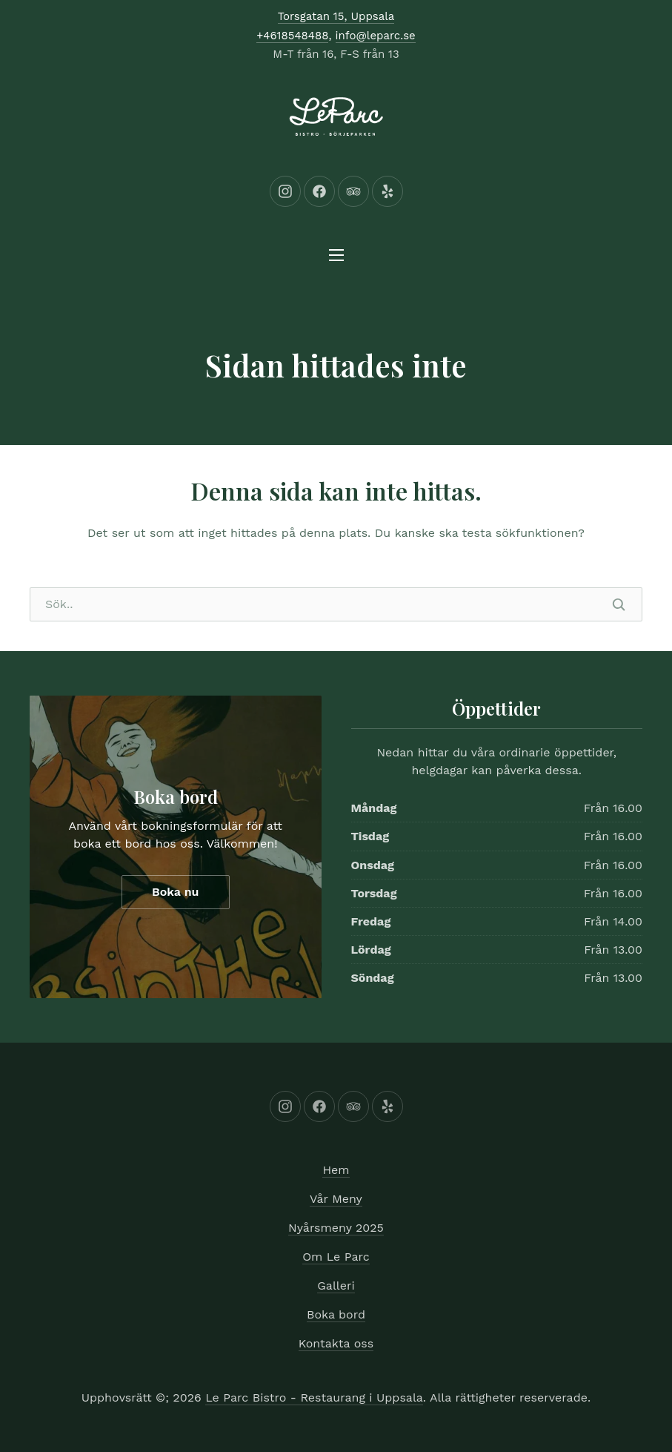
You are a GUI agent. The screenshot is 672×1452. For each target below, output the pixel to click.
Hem (335, 1170)
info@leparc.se (376, 35)
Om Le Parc (336, 1257)
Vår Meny (336, 1199)
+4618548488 (292, 35)
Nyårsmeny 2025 (336, 1228)
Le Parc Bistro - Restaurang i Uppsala (314, 1397)
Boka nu (175, 892)
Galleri (335, 1285)
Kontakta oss (336, 1343)
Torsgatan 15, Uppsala (336, 16)
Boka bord (175, 796)
